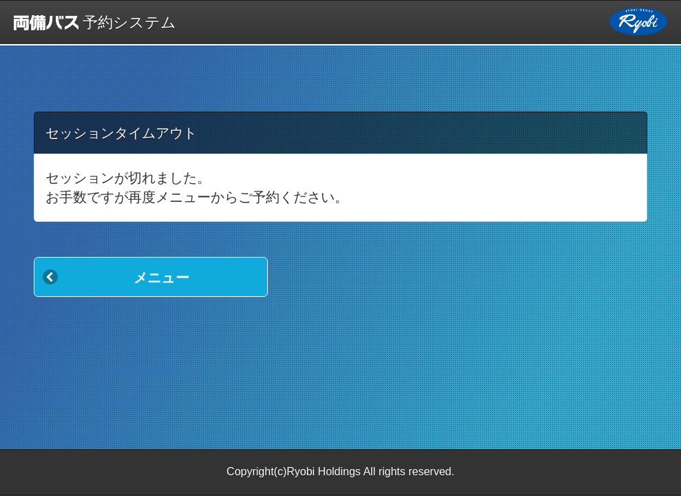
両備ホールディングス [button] (638, 21)
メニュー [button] (161, 277)
